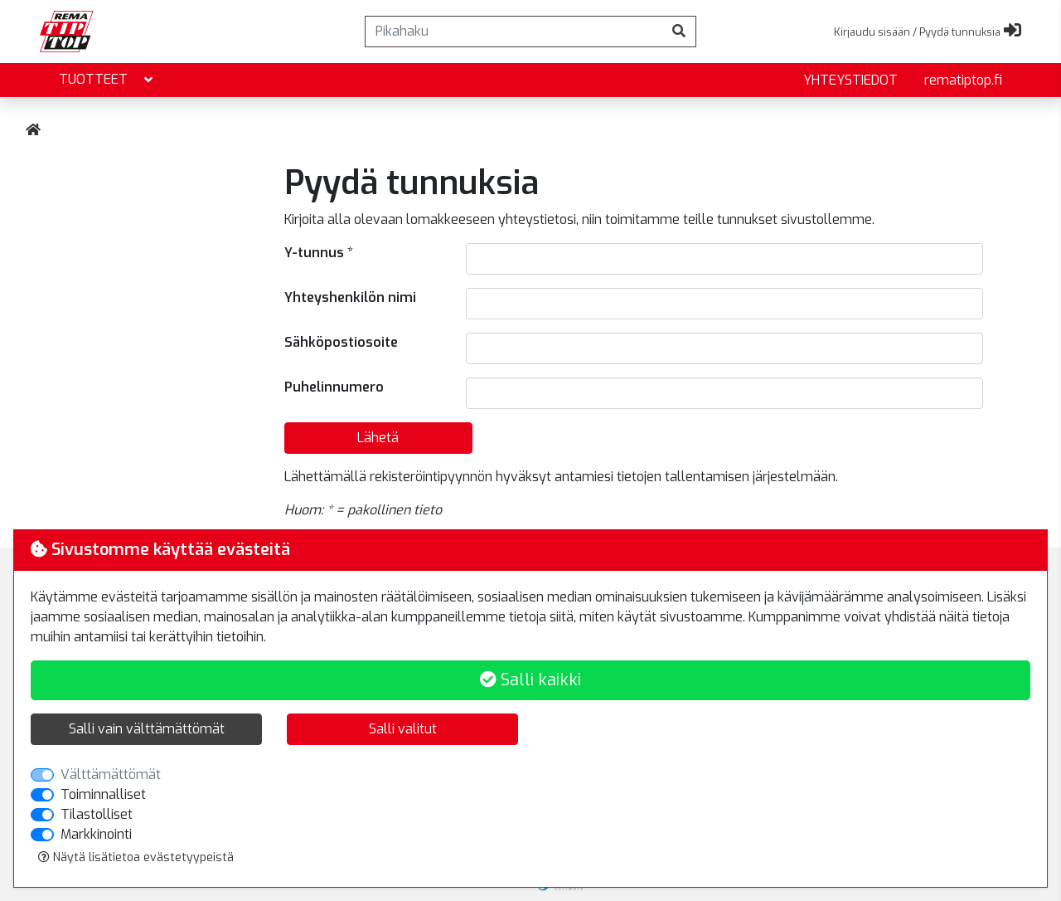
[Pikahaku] (514, 31)
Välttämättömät (111, 774)
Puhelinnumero (334, 387)
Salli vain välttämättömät (147, 729)
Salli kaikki (530, 680)
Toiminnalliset (103, 794)
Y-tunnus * (318, 252)
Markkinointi (96, 834)
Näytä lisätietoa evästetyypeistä (136, 857)
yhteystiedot (850, 80)
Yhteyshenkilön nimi (350, 297)
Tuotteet (107, 80)
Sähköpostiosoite (341, 342)
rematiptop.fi (963, 80)
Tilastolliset (97, 814)
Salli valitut (403, 729)
